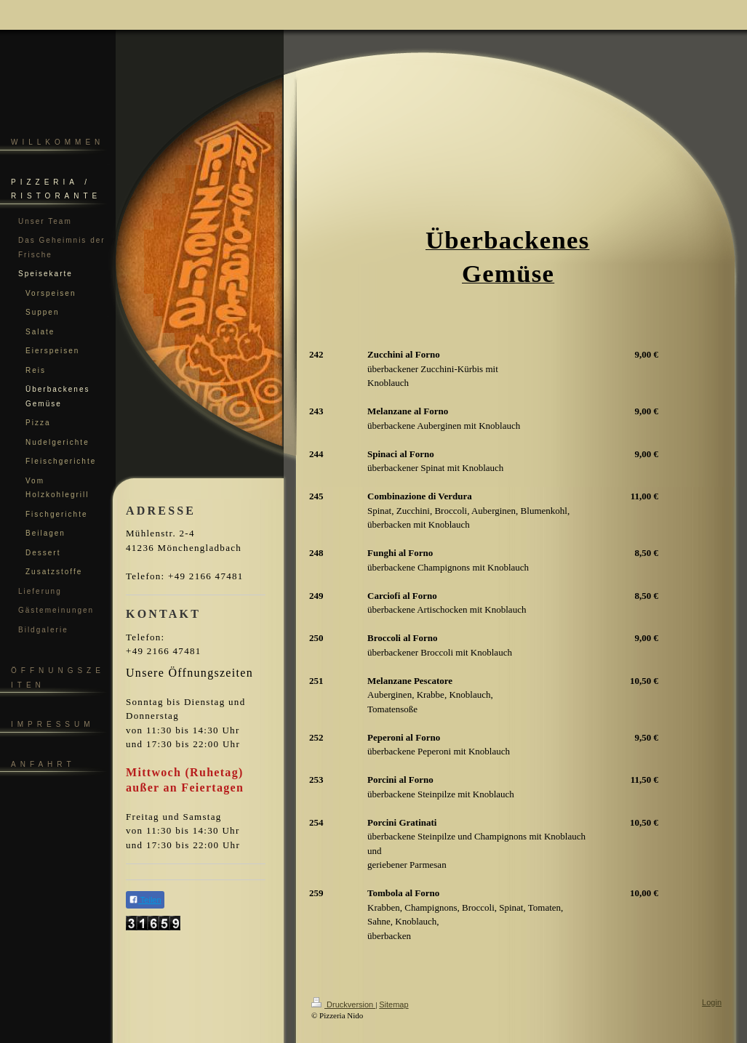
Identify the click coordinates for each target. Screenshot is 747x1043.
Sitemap (393, 1004)
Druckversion (343, 1004)
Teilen (145, 899)
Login (712, 1002)
